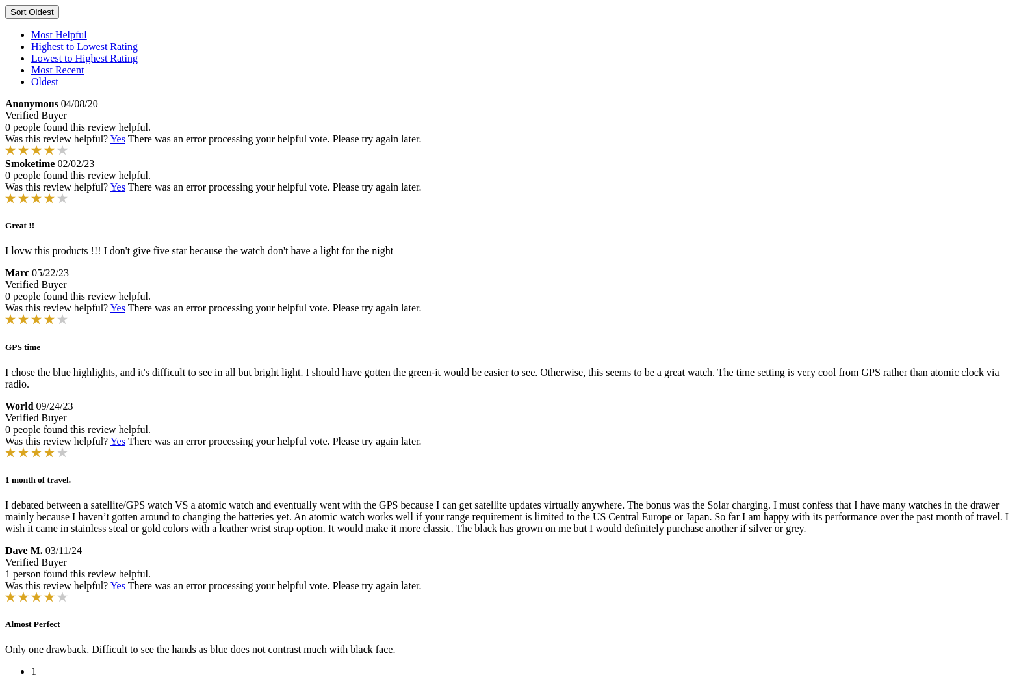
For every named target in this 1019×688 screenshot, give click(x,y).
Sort (32, 12)
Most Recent (57, 69)
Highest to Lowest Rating (84, 46)
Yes (117, 138)
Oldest (44, 81)
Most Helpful (59, 34)
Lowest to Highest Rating (84, 58)
